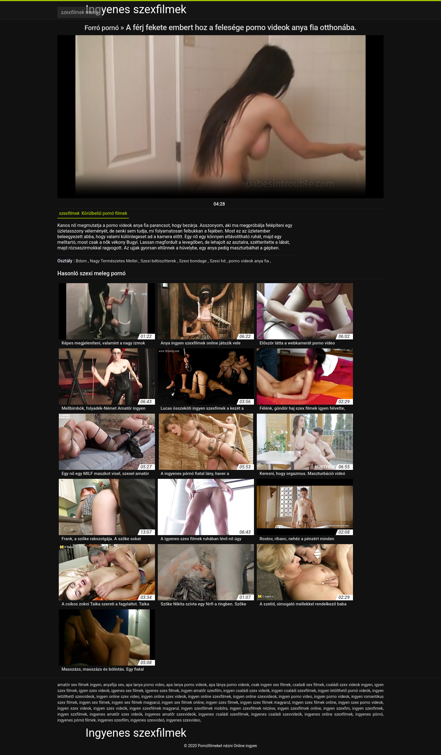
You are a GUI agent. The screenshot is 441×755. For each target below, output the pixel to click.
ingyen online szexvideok (255, 698)
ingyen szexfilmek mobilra (204, 710)
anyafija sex (113, 686)
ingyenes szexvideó (147, 722)
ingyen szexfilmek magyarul (154, 710)
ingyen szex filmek (222, 704)
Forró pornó (102, 27)
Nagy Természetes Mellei (116, 262)
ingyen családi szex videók (246, 692)
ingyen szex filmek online (314, 704)
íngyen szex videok (74, 710)
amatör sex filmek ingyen (79, 686)
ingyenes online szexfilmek (329, 716)
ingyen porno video (295, 698)
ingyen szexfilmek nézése (252, 710)
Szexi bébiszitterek (163, 262)
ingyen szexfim (336, 710)
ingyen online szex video (118, 698)
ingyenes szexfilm (113, 722)
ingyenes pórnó (369, 716)
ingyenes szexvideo (183, 722)
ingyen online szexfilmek (209, 698)
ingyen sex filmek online (182, 704)
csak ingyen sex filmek (271, 686)
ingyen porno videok (331, 698)
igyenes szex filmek (162, 692)
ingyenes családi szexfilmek (223, 716)
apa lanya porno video (145, 686)
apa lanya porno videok (186, 686)
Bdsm (82, 262)
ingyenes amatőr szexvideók (170, 716)
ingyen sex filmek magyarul (136, 704)
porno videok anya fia (258, 262)
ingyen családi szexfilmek (293, 692)
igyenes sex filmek (127, 692)
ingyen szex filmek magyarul (265, 704)
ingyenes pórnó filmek (76, 722)
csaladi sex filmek (308, 686)
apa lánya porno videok (229, 686)
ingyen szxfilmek (72, 716)
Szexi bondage (199, 262)
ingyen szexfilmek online (299, 710)
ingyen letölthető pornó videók (344, 692)
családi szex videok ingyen (349, 686)
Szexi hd (225, 262)
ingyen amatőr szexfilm (201, 692)
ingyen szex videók (110, 710)
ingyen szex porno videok (360, 704)
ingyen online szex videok (163, 698)
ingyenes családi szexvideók (276, 716)
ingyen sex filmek (94, 704)
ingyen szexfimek (367, 710)
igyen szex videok (94, 692)
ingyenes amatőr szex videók (116, 716)
